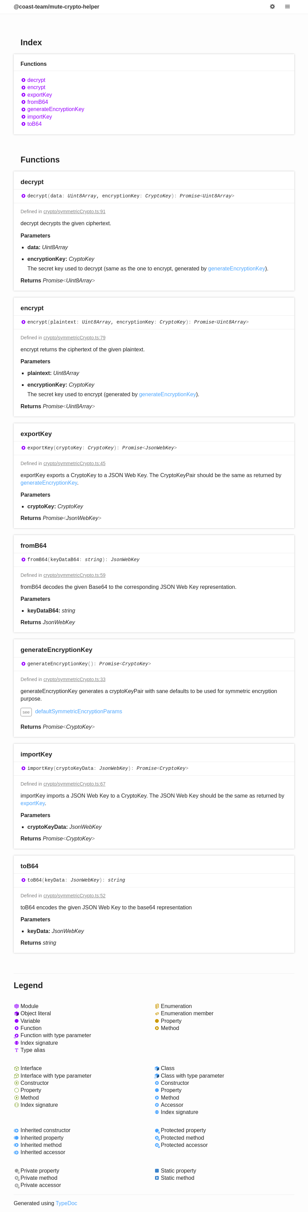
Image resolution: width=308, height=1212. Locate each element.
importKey (39, 117)
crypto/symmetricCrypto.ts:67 (74, 784)
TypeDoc (66, 1203)
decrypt (36, 80)
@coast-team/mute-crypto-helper (56, 7)
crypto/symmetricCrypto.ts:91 (74, 211)
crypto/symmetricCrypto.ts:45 (74, 463)
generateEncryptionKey (55, 109)
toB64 (34, 124)
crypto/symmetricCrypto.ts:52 (74, 895)
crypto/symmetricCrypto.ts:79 (74, 337)
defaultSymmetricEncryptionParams (78, 711)
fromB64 (37, 102)
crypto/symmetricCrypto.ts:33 (74, 679)
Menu (287, 7)
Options (272, 7)
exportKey (39, 95)
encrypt (36, 87)
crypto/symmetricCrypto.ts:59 (74, 575)
